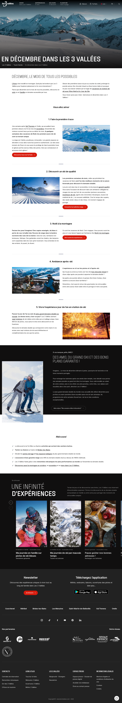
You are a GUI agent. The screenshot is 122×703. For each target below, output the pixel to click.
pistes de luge (28, 454)
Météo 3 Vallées (31, 687)
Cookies (99, 685)
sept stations (17, 319)
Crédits (98, 689)
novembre (40, 129)
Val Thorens (30, 126)
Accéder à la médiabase (81, 683)
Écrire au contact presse (81, 686)
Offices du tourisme (8, 687)
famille (22, 92)
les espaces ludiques (44, 454)
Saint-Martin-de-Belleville (79, 609)
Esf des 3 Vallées (8, 684)
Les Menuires (57, 609)
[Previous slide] (11, 508)
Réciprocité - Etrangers (57, 677)
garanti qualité (104, 187)
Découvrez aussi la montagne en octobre (30, 465)
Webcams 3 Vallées (32, 680)
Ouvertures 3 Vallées (33, 684)
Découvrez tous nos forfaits (23, 155)
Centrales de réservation (10, 677)
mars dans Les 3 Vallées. (70, 465)
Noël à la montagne (102, 233)
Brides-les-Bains (44, 450)
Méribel (24, 609)
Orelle (114, 609)
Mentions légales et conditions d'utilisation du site (105, 679)
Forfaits (93, 4)
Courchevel (10, 609)
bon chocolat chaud (99, 272)
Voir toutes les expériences (73, 237)
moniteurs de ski (69, 195)
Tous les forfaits (31, 677)
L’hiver (14, 84)
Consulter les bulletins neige (74, 207)
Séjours (83, 4)
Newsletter (53, 680)
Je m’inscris (29, 593)
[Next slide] (11, 502)
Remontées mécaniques (10, 680)
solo (13, 92)
